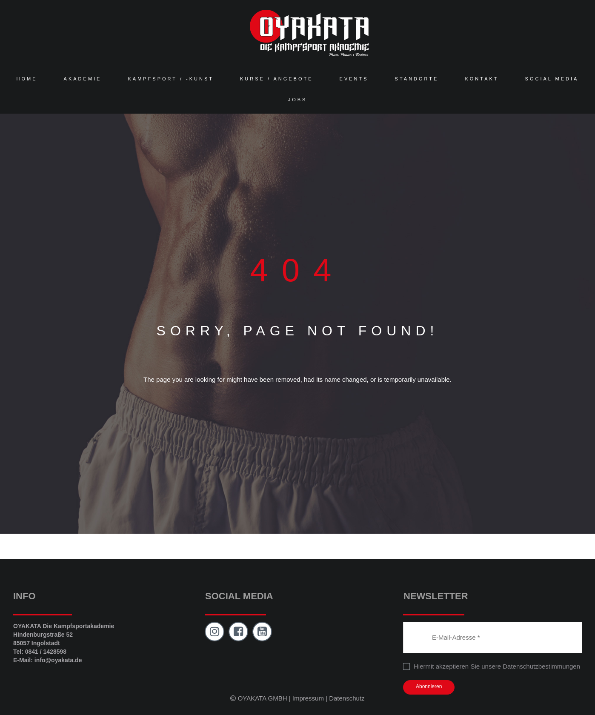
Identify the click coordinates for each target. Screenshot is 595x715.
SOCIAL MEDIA (552, 78)
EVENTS (354, 78)
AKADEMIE (83, 78)
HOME (27, 78)
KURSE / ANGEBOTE (276, 78)
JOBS (297, 99)
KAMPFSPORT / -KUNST (171, 78)
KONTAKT (481, 78)
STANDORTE (417, 78)
